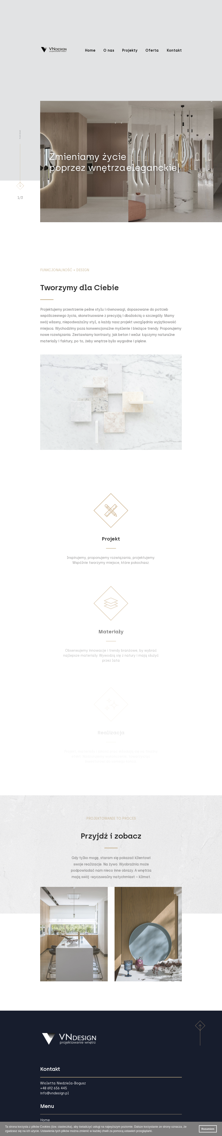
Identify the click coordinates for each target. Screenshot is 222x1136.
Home (90, 51)
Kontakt (174, 51)
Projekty (130, 51)
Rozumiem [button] (207, 1128)
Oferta (152, 51)
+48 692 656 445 (53, 1088)
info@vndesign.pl (54, 1093)
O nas (108, 51)
